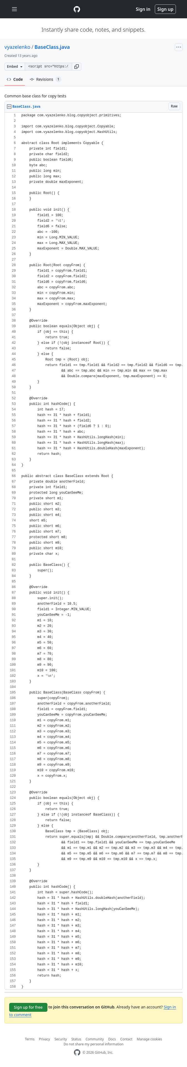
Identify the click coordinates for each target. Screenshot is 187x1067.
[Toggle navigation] (14, 9)
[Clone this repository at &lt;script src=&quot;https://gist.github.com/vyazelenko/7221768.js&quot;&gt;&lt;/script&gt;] (48, 66)
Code (15, 79)
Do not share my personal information (93, 1044)
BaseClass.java (52, 47)
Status (76, 1039)
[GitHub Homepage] (77, 1052)
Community (94, 1039)
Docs (112, 1039)
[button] (76, 66)
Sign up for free (28, 1007)
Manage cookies (149, 1039)
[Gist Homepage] (77, 9)
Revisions (45, 79)
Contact (126, 1039)
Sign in (143, 9)
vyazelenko (17, 47)
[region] (93, 551)
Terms (30, 1039)
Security (60, 1039)
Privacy (44, 1039)
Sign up (165, 9)
